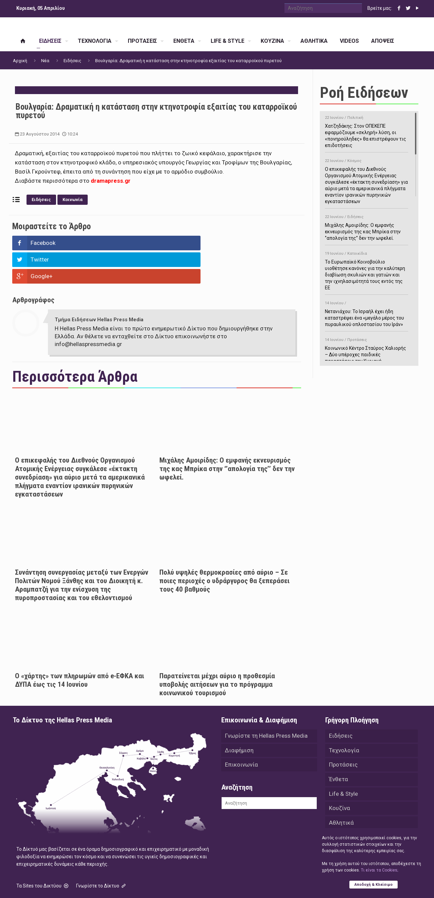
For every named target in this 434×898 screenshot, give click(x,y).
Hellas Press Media (100, 883)
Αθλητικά (341, 792)
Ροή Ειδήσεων (364, 93)
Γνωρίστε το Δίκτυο (101, 852)
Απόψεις (340, 822)
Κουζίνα (339, 777)
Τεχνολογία (344, 717)
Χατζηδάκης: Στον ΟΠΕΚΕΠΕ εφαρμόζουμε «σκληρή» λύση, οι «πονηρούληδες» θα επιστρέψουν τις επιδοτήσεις (366, 130)
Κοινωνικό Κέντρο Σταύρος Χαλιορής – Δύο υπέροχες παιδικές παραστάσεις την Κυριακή (366, 349)
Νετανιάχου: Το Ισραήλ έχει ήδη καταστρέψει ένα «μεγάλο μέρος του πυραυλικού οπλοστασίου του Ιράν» (366, 312)
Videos (338, 807)
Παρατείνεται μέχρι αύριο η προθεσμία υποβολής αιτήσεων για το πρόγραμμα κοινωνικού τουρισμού (217, 651)
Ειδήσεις (72, 60)
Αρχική (20, 60)
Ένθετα (338, 747)
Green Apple (210, 883)
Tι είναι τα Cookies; (379, 869)
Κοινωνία (73, 199)
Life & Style (343, 762)
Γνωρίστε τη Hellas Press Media (266, 702)
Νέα (45, 60)
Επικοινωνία (241, 732)
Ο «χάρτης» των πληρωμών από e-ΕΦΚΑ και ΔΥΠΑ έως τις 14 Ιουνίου (79, 647)
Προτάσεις (343, 732)
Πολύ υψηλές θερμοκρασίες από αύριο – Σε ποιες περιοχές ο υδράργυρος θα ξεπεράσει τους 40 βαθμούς (224, 547)
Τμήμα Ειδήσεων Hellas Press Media (99, 286)
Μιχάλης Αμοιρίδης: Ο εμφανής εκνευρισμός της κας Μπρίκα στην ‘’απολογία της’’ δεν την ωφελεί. (227, 435)
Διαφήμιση (239, 717)
